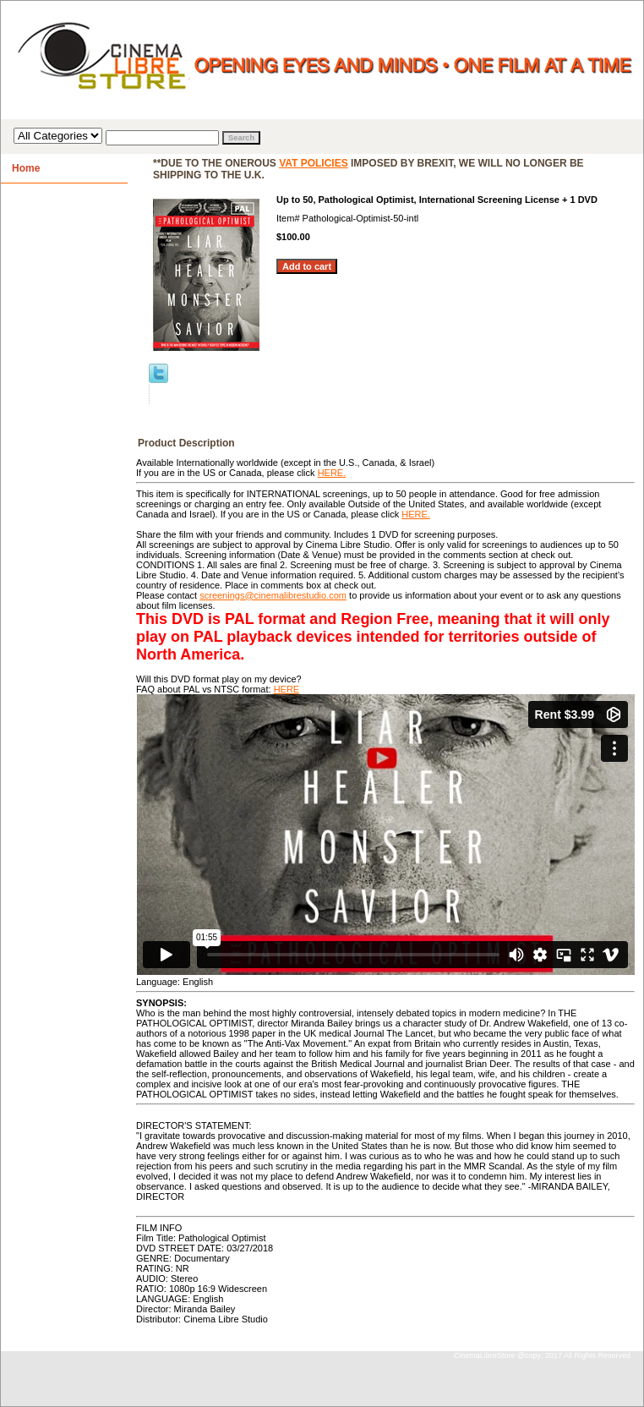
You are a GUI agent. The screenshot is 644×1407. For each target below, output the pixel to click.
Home (26, 168)
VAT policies (313, 163)
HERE (287, 689)
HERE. (332, 473)
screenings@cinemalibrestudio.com (273, 595)
